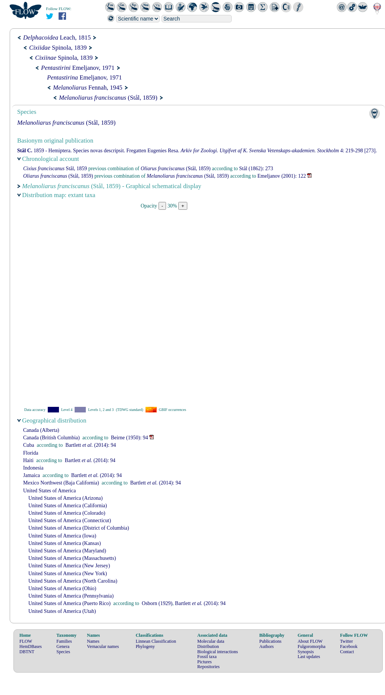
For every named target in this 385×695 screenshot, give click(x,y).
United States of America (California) (67, 505)
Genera (62, 646)
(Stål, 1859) (108, 97)
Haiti (28, 460)
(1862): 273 (256, 168)
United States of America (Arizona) (65, 498)
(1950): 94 (129, 437)
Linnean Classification (156, 641)
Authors (266, 646)
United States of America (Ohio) (62, 588)
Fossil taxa (207, 656)
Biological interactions (217, 651)
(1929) (157, 603)
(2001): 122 (281, 176)
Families (64, 641)
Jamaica (31, 475)
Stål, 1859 (55, 168)
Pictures (204, 661)
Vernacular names (103, 646)
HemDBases (30, 646)
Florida (30, 453)
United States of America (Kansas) (64, 543)
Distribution (208, 646)
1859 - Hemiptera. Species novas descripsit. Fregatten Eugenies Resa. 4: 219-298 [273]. (197, 150)
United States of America (49, 490)
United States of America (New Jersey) (69, 565)
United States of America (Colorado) (66, 513)
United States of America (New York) (67, 573)
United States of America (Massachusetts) (72, 558)
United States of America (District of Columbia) (78, 528)
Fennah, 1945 (87, 87)
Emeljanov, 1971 (78, 67)
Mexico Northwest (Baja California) (61, 483)
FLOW (25, 641)
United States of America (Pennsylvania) (71, 596)
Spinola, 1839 (58, 47)
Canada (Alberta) (41, 430)
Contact (347, 651)
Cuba (28, 445)
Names (93, 641)
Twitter (346, 641)
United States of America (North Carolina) (72, 581)
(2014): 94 (90, 445)
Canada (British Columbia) (51, 437)
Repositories (208, 666)
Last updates (309, 656)
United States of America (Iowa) (62, 536)
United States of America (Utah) (62, 611)
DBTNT (26, 651)
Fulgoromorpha (312, 646)
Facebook (349, 646)
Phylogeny (145, 646)
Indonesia (33, 468)
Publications (270, 641)
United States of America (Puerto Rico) (69, 603)
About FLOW (310, 641)
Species (63, 651)
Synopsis (306, 651)
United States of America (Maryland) (67, 551)
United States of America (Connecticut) (69, 520)
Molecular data (210, 641)
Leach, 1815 (57, 37)
